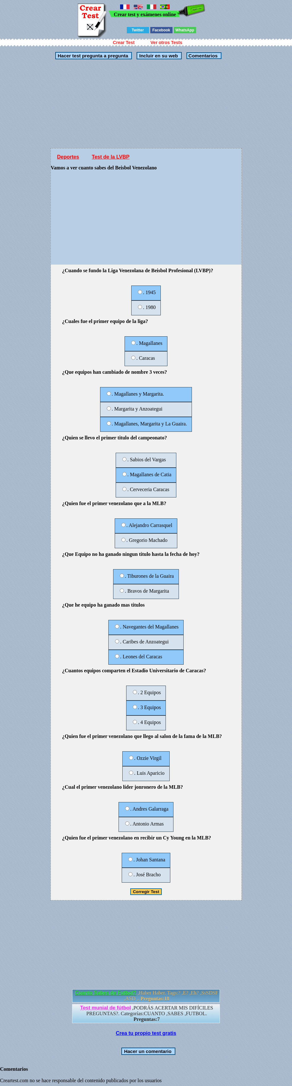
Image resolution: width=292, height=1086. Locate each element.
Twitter (138, 30)
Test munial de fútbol (105, 1007)
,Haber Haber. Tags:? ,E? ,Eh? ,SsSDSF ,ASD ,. (146, 995)
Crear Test (123, 42)
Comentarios (202, 55)
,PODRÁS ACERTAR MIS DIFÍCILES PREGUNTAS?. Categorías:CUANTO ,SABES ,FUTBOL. (146, 1013)
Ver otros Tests (166, 42)
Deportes (68, 157)
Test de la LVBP (111, 157)
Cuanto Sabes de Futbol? (105, 993)
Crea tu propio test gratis (146, 1033)
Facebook (161, 30)
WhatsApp (184, 30)
